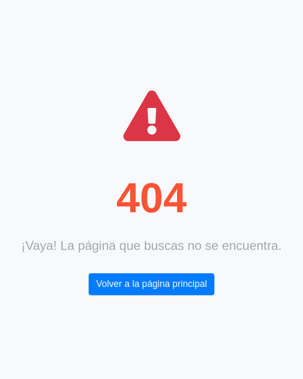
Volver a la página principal (151, 284)
